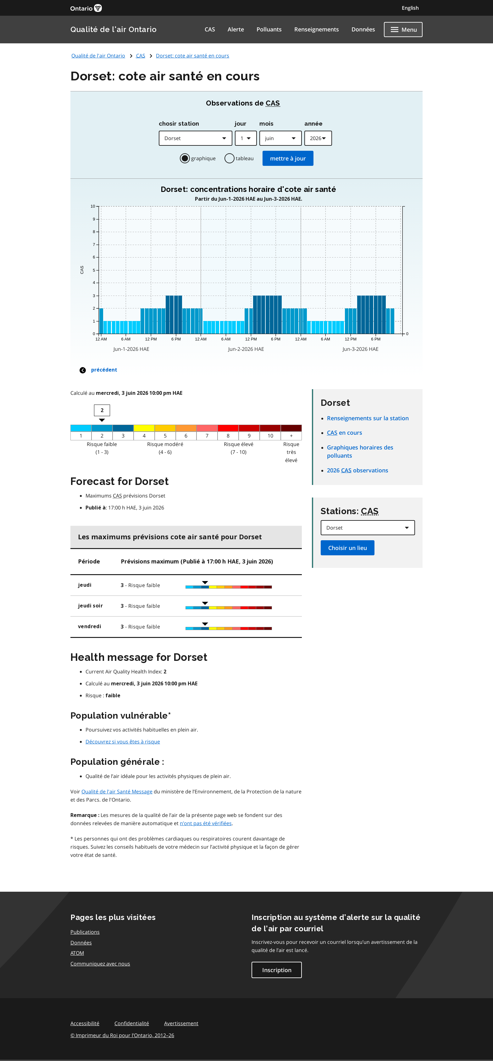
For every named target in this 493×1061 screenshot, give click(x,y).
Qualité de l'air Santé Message (116, 791)
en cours (344, 432)
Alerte (236, 29)
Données (363, 29)
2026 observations (357, 470)
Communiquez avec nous (100, 963)
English (410, 7)
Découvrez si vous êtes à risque (123, 741)
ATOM (77, 952)
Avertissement (181, 1023)
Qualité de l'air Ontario (113, 29)
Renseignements (316, 29)
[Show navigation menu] (403, 29)
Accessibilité (84, 1023)
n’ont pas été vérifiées (206, 823)
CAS (210, 29)
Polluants (269, 29)
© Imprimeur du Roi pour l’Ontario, (122, 1035)
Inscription (276, 970)
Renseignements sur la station (368, 418)
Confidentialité (131, 1023)
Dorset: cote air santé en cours (192, 55)
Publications (85, 931)
